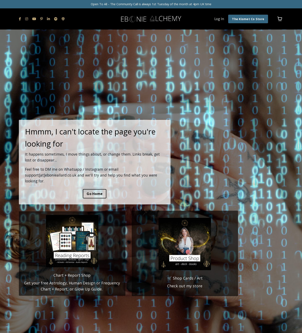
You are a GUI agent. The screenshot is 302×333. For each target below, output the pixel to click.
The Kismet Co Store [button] (248, 20)
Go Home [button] (95, 193)
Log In (218, 20)
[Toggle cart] (279, 20)
